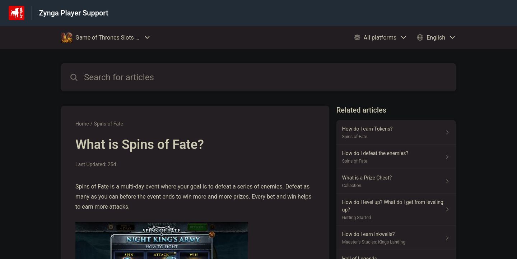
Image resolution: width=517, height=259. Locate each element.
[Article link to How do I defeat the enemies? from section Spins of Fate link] (396, 157)
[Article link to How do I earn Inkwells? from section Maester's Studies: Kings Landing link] (396, 238)
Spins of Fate (108, 124)
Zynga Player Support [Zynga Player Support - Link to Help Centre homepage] (73, 13)
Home (82, 124)
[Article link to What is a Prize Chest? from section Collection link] (396, 181)
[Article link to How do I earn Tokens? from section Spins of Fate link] (396, 132)
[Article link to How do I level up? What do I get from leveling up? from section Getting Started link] (396, 210)
